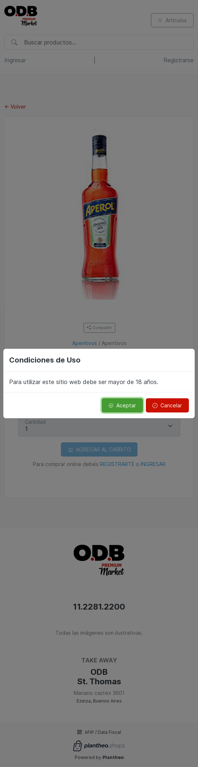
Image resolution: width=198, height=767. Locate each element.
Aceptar (122, 405)
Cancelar (167, 405)
